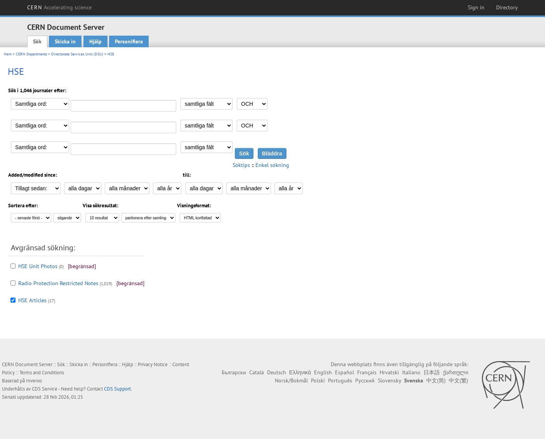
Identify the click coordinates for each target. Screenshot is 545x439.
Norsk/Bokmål (291, 380)
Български (234, 372)
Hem (8, 54)
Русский (365, 380)
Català (256, 372)
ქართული (455, 372)
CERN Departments (31, 54)
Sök (37, 41)
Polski (318, 380)
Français (367, 372)
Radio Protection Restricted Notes (58, 283)
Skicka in (65, 41)
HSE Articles (32, 300)
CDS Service (44, 389)
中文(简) (436, 380)
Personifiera (129, 41)
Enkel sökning (272, 165)
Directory (507, 7)
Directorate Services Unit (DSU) (77, 54)
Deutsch (276, 372)
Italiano (411, 372)
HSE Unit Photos (37, 266)
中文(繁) (458, 380)
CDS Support (117, 389)
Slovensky (389, 380)
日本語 (432, 372)
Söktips (241, 165)
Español (344, 372)
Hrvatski (389, 372)
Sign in (476, 7)
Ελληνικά (300, 372)
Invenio (34, 380)
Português (340, 380)
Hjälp (95, 41)
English (323, 372)
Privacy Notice (153, 364)
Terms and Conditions (41, 372)
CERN (59, 7)
